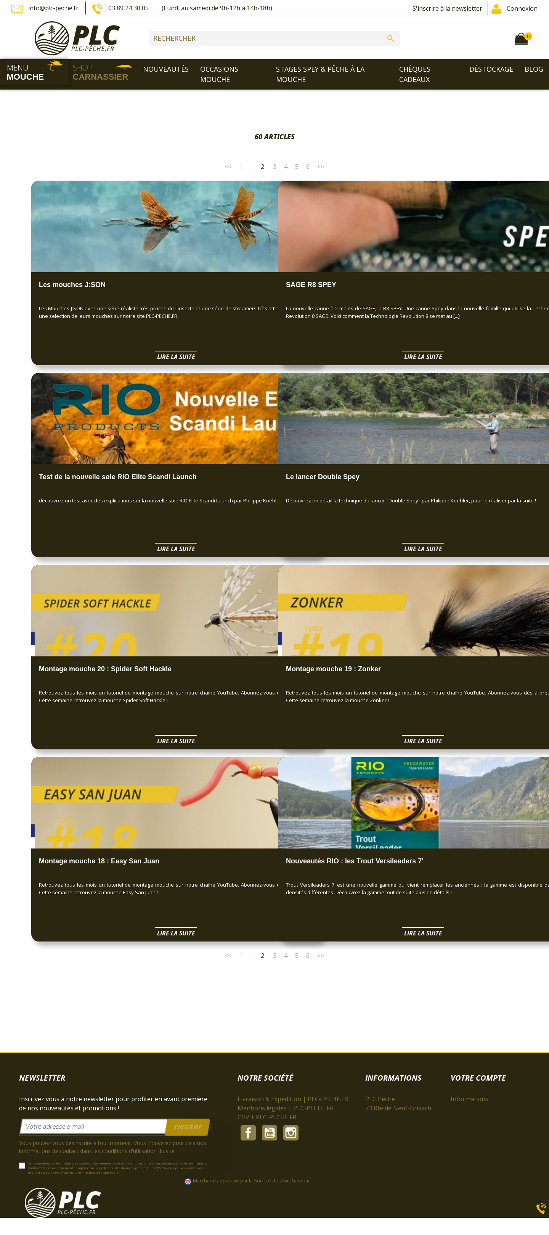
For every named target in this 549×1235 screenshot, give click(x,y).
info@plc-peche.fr (45, 8)
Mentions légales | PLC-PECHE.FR (286, 1108)
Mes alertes (467, 1154)
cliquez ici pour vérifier (338, 1198)
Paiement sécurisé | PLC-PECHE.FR (287, 1135)
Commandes (468, 1117)
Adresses (464, 1135)
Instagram (291, 1181)
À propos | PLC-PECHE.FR (274, 1126)
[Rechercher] (274, 38)
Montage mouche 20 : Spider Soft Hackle (105, 669)
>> (320, 166)
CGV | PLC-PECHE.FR (267, 1117)
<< (228, 166)
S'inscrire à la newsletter (447, 8)
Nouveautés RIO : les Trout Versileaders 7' (354, 861)
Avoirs (460, 1126)
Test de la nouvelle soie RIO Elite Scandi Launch (118, 477)
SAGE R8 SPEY (311, 285)
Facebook (248, 1181)
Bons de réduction (477, 1144)
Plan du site (254, 1163)
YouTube (269, 1181)
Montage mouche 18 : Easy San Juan (99, 861)
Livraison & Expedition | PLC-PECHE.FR (293, 1099)
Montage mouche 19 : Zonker (333, 669)
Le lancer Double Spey (323, 477)
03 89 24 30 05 (121, 8)
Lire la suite (151, 357)
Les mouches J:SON (72, 285)
